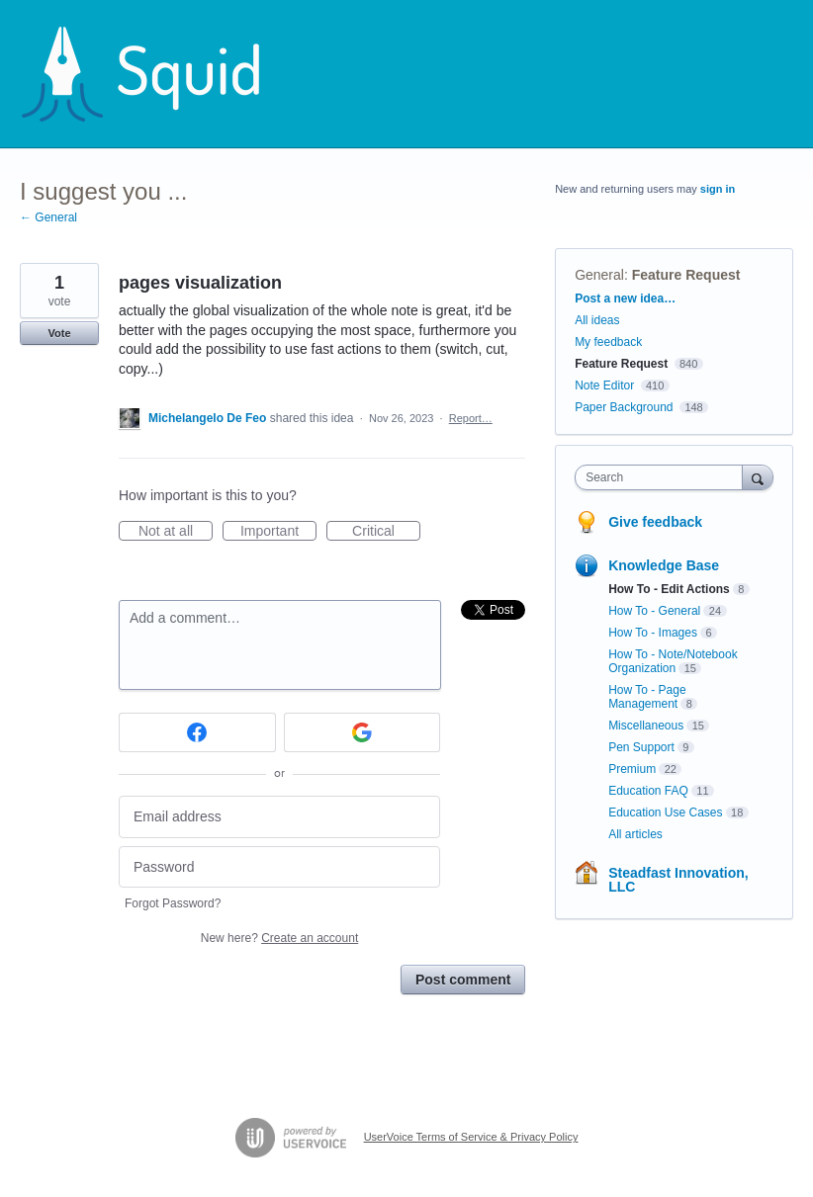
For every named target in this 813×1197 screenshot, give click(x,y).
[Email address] (279, 817)
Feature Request (686, 275)
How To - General (654, 611)
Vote (58, 333)
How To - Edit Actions (669, 589)
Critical (386, 532)
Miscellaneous (645, 725)
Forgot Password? (173, 903)
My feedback (608, 342)
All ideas (597, 320)
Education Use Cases (665, 812)
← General (48, 217)
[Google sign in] (362, 732)
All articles (635, 834)
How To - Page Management (647, 697)
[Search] (757, 477)
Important (278, 532)
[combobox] (663, 477)
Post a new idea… (625, 298)
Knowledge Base (663, 565)
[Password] (279, 867)
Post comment (462, 979)
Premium (632, 769)
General (599, 275)
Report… (471, 418)
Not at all (175, 532)
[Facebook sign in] (197, 732)
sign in (717, 189)
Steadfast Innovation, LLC (678, 880)
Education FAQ (648, 791)
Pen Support (641, 747)
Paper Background (624, 407)
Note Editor (604, 385)
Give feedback (655, 522)
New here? (279, 938)
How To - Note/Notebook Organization (673, 661)
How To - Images (652, 633)
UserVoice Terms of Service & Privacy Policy (471, 1137)
